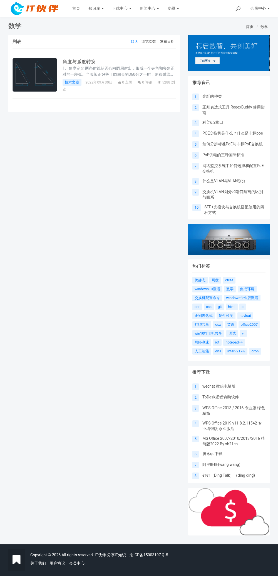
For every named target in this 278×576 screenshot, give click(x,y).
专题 (173, 8)
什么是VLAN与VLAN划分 (223, 181)
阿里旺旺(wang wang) (221, 464)
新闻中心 (149, 8)
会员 (260, 8)
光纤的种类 (212, 96)
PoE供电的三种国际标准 (223, 155)
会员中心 (77, 563)
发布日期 (167, 41)
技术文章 (72, 82)
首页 (76, 8)
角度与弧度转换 (80, 61)
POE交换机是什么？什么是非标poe (232, 133)
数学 (264, 26)
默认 (134, 41)
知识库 (96, 8)
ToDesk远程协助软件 (220, 397)
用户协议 (57, 563)
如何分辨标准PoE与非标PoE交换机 (232, 144)
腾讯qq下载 (212, 453)
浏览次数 (149, 41)
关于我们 (38, 563)
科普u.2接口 (212, 122)
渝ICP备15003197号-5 (149, 555)
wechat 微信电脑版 (218, 386)
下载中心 (121, 8)
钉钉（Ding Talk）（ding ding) (228, 475)
